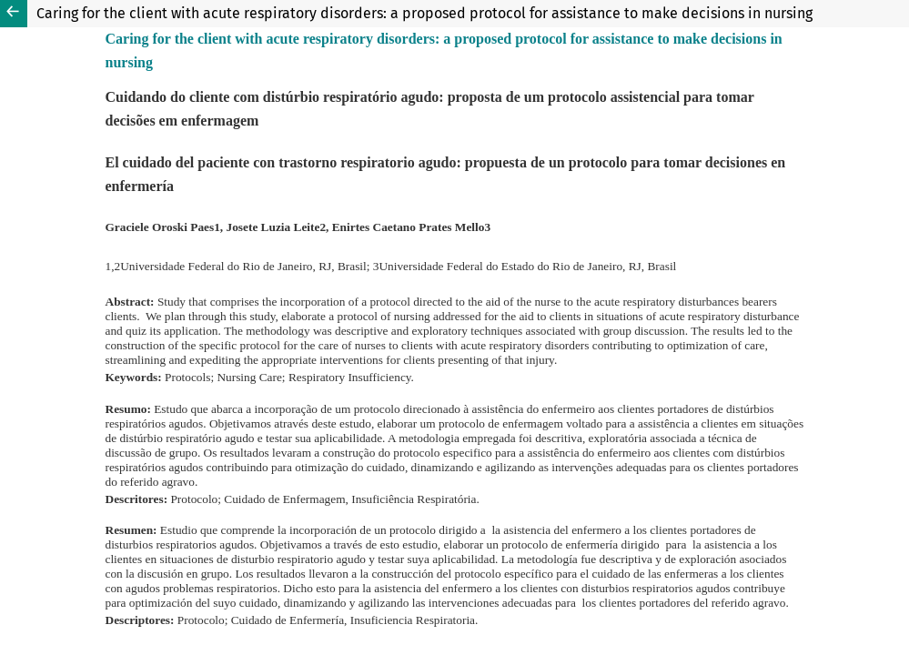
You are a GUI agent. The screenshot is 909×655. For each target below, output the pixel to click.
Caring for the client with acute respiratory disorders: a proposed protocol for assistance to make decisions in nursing (424, 13)
